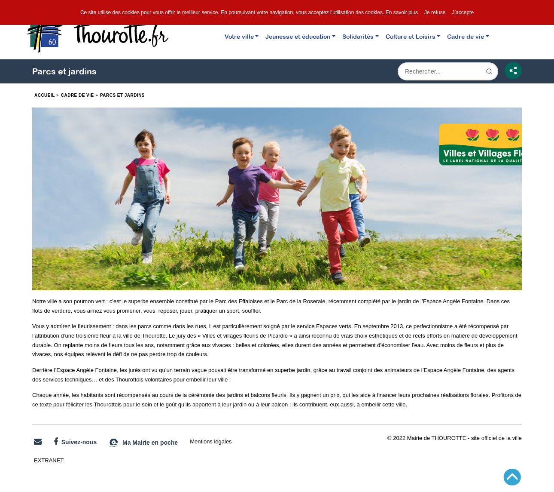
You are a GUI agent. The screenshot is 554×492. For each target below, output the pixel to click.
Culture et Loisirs (410, 36)
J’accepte (463, 12)
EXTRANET (49, 460)
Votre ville (239, 36)
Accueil (44, 95)
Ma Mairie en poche (143, 443)
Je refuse (434, 12)
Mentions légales (210, 441)
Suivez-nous (75, 442)
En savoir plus (402, 12)
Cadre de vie (465, 36)
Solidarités (358, 36)
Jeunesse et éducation (297, 36)
